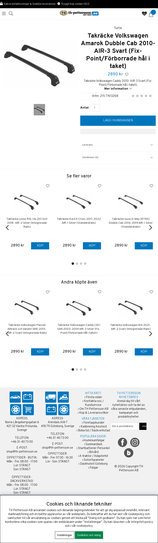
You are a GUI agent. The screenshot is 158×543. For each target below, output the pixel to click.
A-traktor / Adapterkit (93, 456)
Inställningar (64, 535)
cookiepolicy (85, 526)
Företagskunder (93, 423)
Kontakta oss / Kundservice (94, 403)
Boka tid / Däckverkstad (94, 431)
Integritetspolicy (142, 522)
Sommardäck (94, 444)
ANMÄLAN (142, 426)
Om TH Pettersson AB (93, 409)
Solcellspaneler (94, 460)
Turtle (118, 28)
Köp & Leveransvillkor (93, 413)
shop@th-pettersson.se (21, 452)
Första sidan (94, 397)
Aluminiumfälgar (94, 440)
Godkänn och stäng (89, 535)
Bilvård (94, 452)
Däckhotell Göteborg (94, 464)
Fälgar (94, 468)
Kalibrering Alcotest (94, 427)
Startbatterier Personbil (94, 448)
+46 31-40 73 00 (22, 442)
